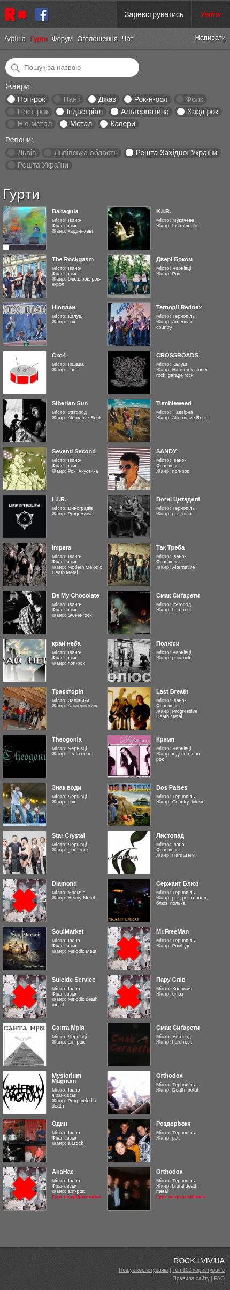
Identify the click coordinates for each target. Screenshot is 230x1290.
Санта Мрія (68, 1027)
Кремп (165, 739)
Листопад (170, 835)
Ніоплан (63, 307)
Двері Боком (174, 259)
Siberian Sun (70, 403)
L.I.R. (59, 499)
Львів (27, 152)
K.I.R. (163, 211)
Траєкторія (67, 691)
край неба (66, 643)
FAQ (219, 1278)
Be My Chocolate (75, 595)
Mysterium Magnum (66, 1078)
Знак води (66, 787)
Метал (81, 124)
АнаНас (63, 1171)
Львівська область (86, 152)
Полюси (167, 643)
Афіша (15, 39)
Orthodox (169, 1075)
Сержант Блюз (177, 883)
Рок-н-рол (151, 99)
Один (59, 1123)
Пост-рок (33, 111)
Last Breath (172, 691)
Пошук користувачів (143, 1270)
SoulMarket (67, 931)
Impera (61, 547)
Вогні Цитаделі (178, 499)
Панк (71, 99)
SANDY (166, 451)
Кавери (122, 124)
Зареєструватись (154, 14)
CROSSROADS (177, 355)
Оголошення (97, 39)
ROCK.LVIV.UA (199, 1260)
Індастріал (84, 111)
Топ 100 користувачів (198, 1270)
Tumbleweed (173, 403)
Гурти (39, 39)
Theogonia (67, 739)
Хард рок (202, 111)
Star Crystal (68, 835)
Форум (62, 39)
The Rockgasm (73, 259)
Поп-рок (31, 99)
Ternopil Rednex (179, 307)
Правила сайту (191, 1278)
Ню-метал (35, 124)
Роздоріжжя (173, 1123)
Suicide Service (73, 979)
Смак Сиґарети (178, 595)
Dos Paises (172, 787)
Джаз (107, 99)
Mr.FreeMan (172, 931)
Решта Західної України (176, 152)
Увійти (211, 14)
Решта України (43, 165)
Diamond (64, 883)
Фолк (194, 99)
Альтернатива (145, 111)
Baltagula (65, 211)
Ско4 (59, 355)
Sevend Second (74, 451)
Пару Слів (171, 979)
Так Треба (170, 547)
